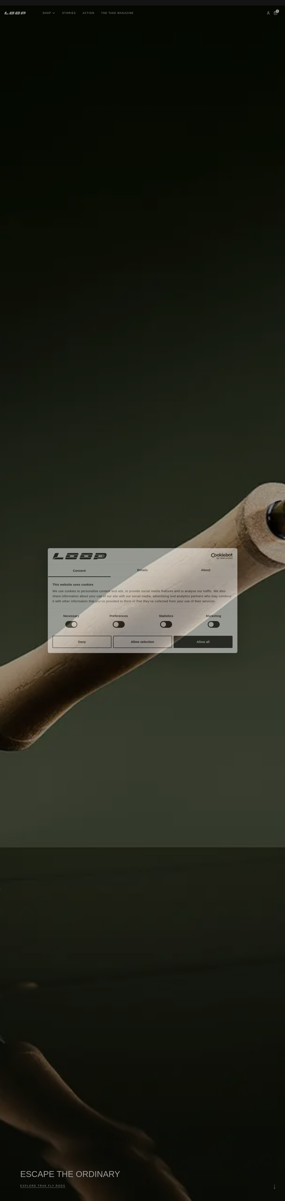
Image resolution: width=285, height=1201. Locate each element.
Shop (49, 13)
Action (88, 13)
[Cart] (275, 13)
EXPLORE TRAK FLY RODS (43, 1185)
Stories (69, 13)
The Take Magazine (117, 13)
